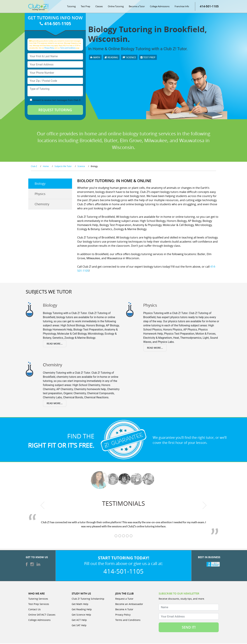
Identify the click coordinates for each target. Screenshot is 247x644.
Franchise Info (182, 6)
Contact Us (34, 609)
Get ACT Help (79, 620)
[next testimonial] (204, 506)
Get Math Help (80, 604)
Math (95, 58)
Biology (40, 184)
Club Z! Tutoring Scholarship (88, 599)
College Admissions (159, 6)
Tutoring (71, 6)
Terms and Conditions (68, 48)
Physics (40, 194)
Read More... (55, 344)
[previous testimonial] (42, 506)
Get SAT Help (79, 625)
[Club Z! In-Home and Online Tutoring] (38, 7)
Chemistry (42, 205)
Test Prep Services (38, 604)
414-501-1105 (209, 7)
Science (129, 58)
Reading (111, 58)
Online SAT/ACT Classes (41, 615)
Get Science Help (81, 615)
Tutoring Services (38, 599)
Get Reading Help (82, 609)
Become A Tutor (124, 609)
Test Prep (85, 6)
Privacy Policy (49, 48)
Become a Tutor (137, 6)
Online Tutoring (116, 6)
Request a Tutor (124, 599)
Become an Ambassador (129, 604)
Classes (99, 6)
